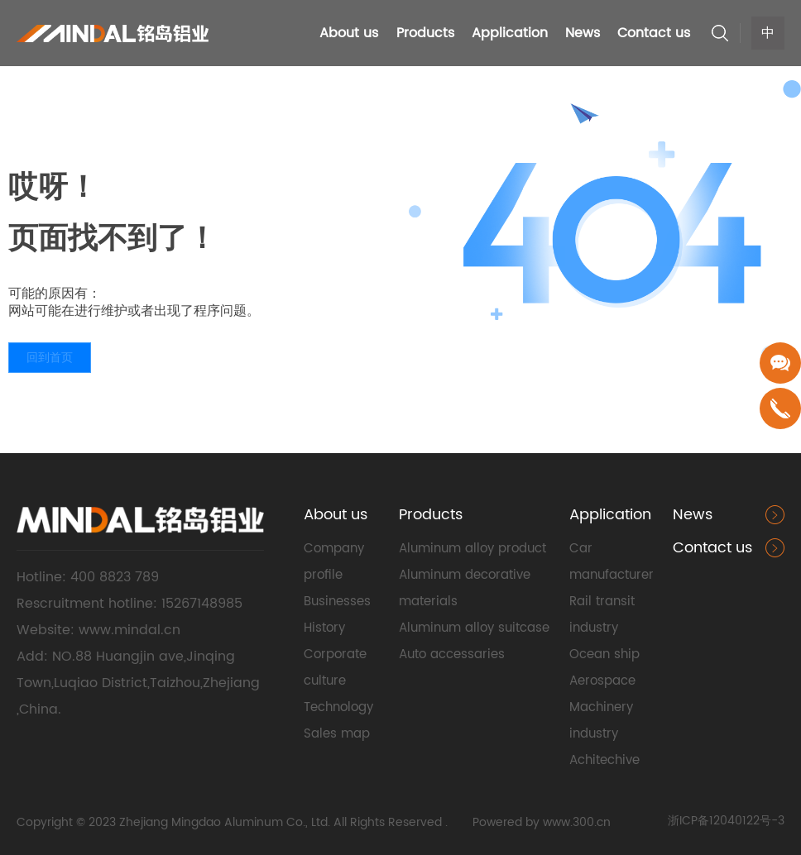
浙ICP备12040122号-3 (726, 820)
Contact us (712, 548)
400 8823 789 (116, 577)
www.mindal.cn (129, 630)
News (692, 515)
